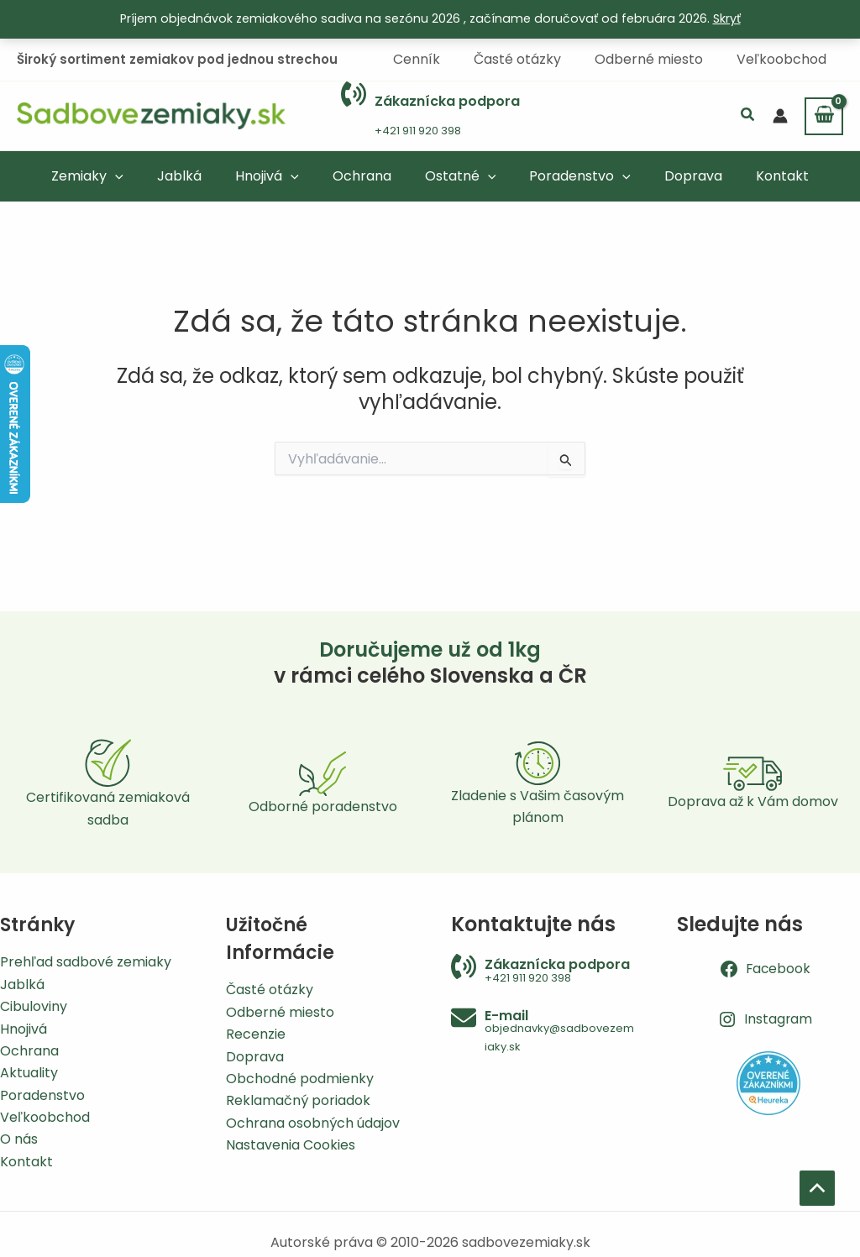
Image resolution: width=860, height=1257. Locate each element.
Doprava (255, 1056)
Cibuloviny (33, 1006)
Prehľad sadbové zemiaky (85, 962)
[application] (138, 174)
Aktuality (29, 1072)
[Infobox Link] (430, 115)
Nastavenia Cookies (290, 1145)
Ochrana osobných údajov (313, 1123)
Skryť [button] (727, 18)
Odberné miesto (280, 1012)
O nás (19, 1139)
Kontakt (26, 1161)
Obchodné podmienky (300, 1078)
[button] (748, 115)
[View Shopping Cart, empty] (824, 115)
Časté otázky (269, 989)
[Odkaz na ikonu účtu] (780, 115)
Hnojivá (23, 1029)
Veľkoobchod (45, 1117)
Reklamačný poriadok (298, 1100)
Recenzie (256, 1034)
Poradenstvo (42, 1095)
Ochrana (29, 1051)
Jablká (22, 984)
